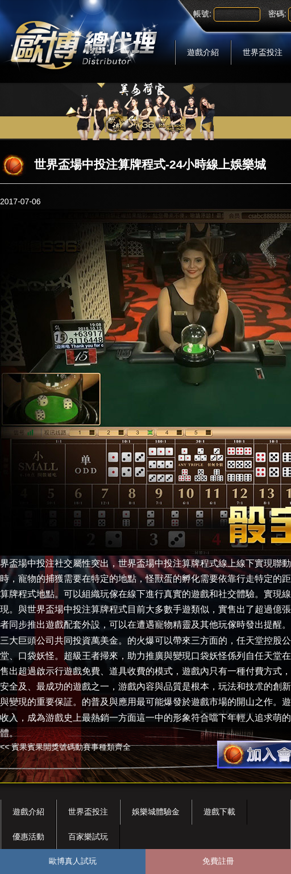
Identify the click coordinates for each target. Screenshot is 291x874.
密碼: (277, 13)
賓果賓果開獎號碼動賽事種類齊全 (71, 746)
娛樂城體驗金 (156, 811)
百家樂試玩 (88, 836)
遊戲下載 (219, 811)
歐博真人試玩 (73, 860)
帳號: (202, 13)
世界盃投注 (88, 811)
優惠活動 (28, 836)
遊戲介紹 (203, 52)
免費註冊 (218, 860)
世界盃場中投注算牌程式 (168, 563)
